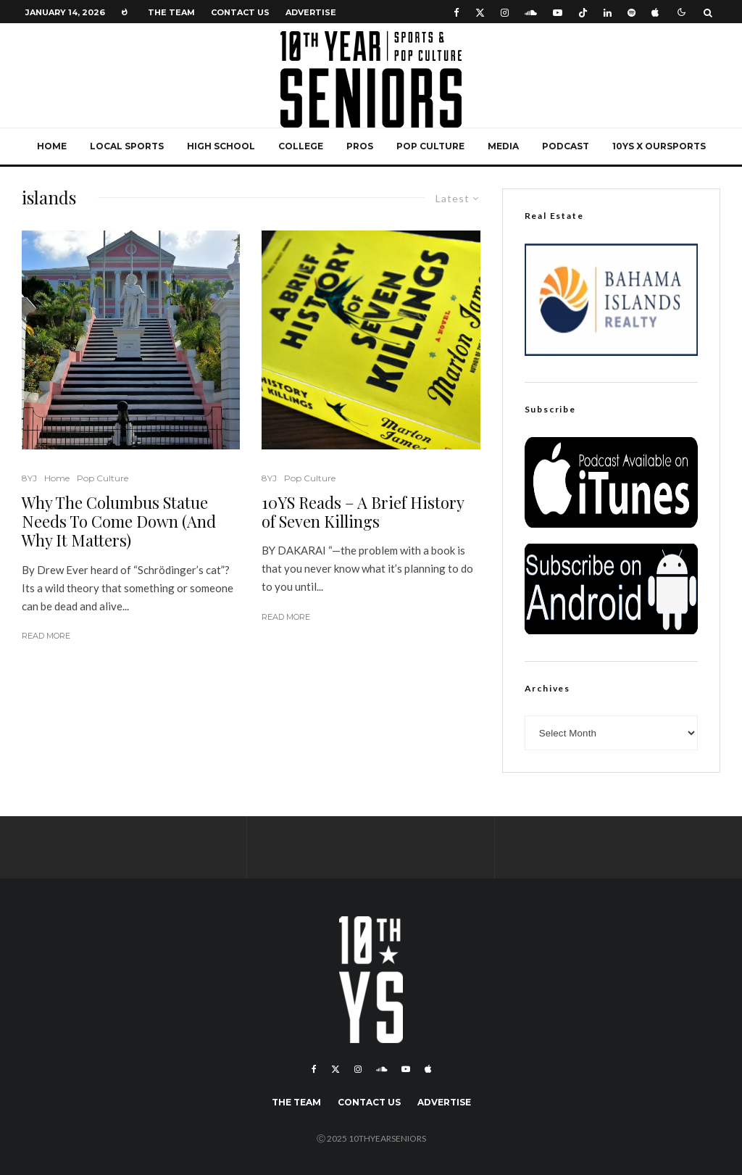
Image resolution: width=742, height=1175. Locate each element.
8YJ (29, 478)
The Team (171, 12)
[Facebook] (456, 12)
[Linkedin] (608, 12)
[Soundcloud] (531, 12)
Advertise (310, 12)
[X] (480, 12)
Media (503, 146)
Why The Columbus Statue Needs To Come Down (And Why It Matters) (119, 521)
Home (52, 146)
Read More (46, 636)
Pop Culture (430, 146)
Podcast (565, 146)
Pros (359, 146)
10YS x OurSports (659, 146)
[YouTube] (557, 12)
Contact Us (240, 12)
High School (221, 146)
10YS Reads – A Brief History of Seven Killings (363, 512)
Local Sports (127, 146)
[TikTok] (583, 12)
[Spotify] (631, 12)
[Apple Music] (655, 12)
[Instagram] (505, 12)
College (300, 146)
